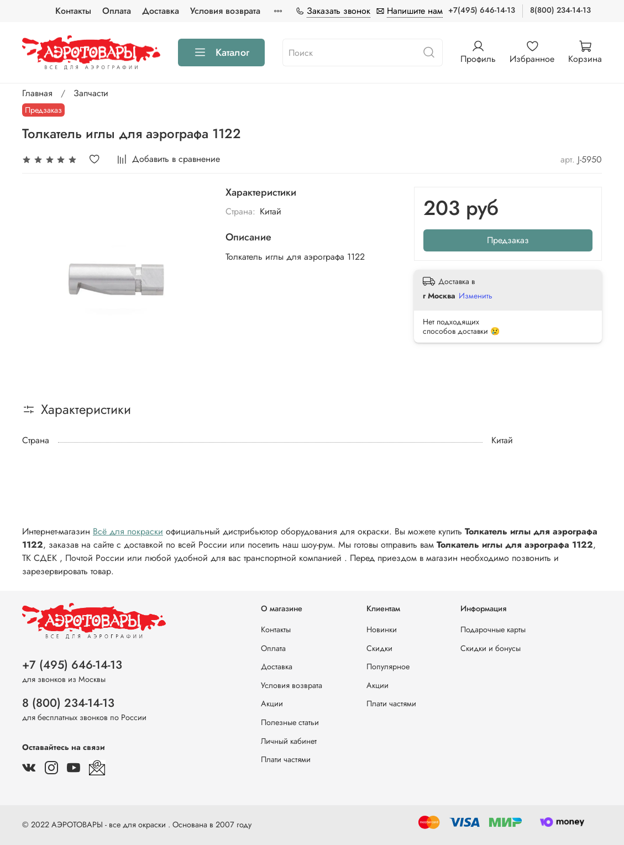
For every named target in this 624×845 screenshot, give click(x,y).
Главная (37, 93)
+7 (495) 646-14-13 (72, 665)
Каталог (221, 52)
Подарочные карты (493, 629)
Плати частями (286, 759)
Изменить (475, 296)
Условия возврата (225, 10)
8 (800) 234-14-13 (68, 703)
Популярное (388, 666)
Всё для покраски (128, 531)
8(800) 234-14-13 (560, 9)
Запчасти (91, 93)
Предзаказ (508, 240)
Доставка (160, 10)
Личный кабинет (289, 741)
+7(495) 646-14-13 (481, 9)
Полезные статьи (290, 722)
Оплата (116, 10)
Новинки (381, 629)
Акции (272, 703)
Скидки (379, 648)
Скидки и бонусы (490, 648)
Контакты (73, 10)
